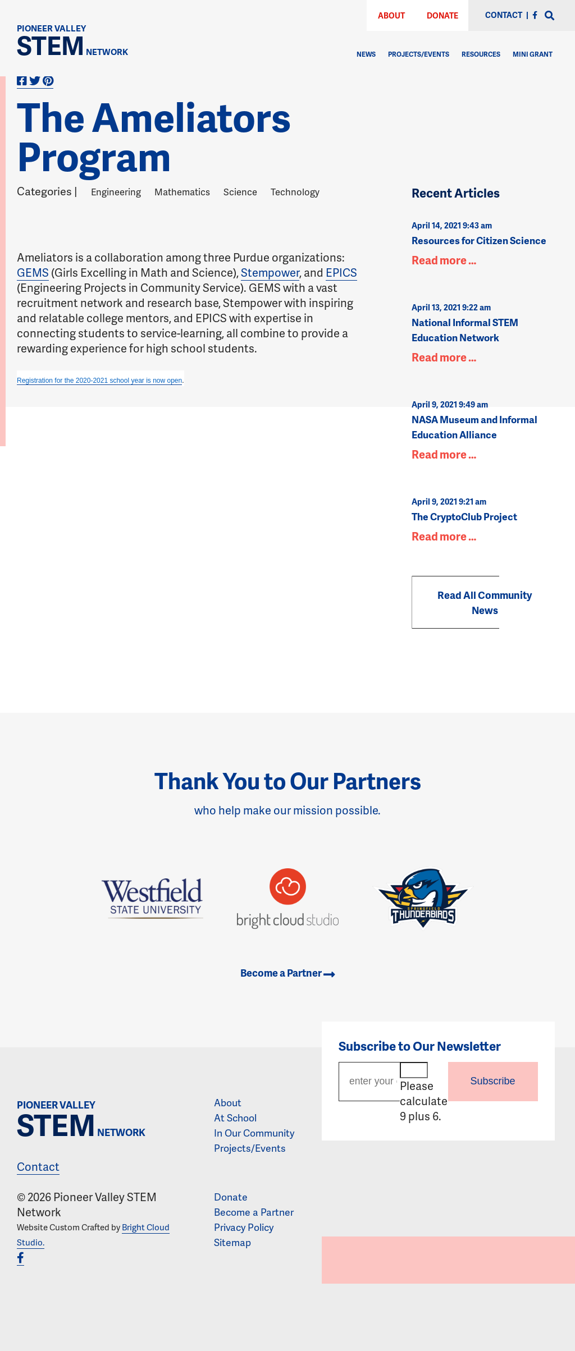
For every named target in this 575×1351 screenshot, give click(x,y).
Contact (38, 1166)
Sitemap (232, 1242)
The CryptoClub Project (464, 516)
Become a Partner (287, 972)
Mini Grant (533, 54)
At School (235, 1117)
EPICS (341, 272)
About (391, 15)
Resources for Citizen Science (479, 240)
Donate (442, 15)
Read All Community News (484, 602)
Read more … (444, 260)
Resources (481, 54)
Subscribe (493, 1081)
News (366, 54)
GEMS (33, 272)
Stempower (270, 272)
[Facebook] (535, 14)
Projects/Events (418, 54)
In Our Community (254, 1132)
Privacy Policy (243, 1227)
